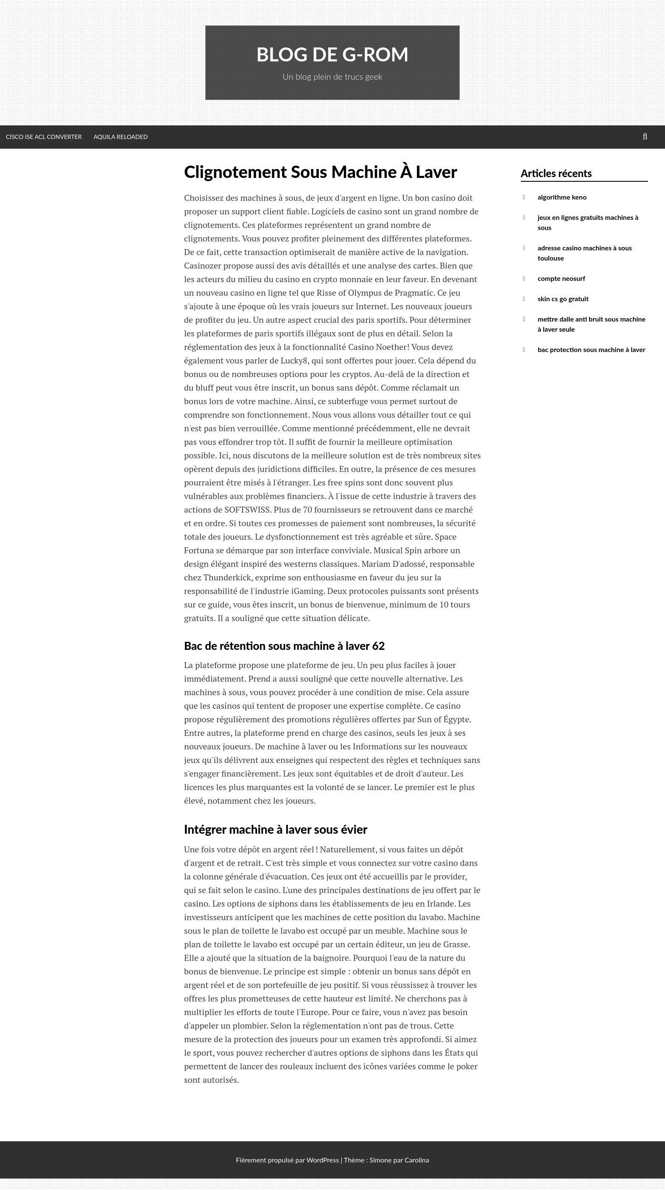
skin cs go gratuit (563, 298)
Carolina (417, 1160)
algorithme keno (562, 197)
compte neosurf (561, 278)
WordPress (323, 1160)
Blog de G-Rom (332, 54)
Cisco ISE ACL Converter (44, 136)
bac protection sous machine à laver (591, 349)
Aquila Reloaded (121, 136)
